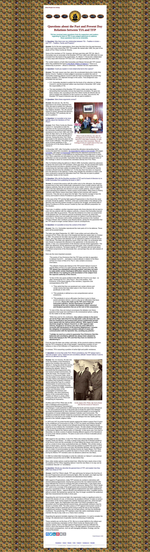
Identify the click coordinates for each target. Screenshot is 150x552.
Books (69, 543)
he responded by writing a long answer (82, 151)
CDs (74, 543)
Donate (93, 543)
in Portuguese (65, 152)
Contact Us (86, 543)
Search (79, 543)
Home (64, 543)
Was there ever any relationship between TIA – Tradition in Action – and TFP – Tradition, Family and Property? (73, 42)
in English (49, 152)
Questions (58, 543)
